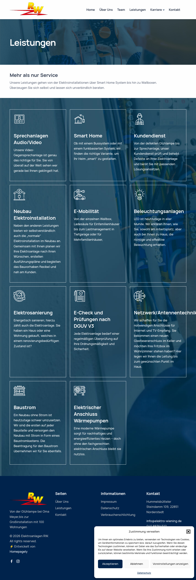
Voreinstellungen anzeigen (170, 564)
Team (121, 10)
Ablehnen (136, 564)
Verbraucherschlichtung (118, 515)
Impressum (109, 502)
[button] (188, 531)
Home (90, 10)
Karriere (156, 10)
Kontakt (174, 10)
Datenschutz (144, 572)
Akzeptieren (110, 564)
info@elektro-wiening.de (164, 521)
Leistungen (138, 10)
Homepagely (19, 551)
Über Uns (106, 10)
